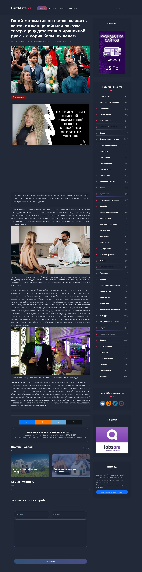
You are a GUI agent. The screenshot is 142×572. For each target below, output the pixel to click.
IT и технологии (106, 359)
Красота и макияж (107, 182)
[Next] (88, 448)
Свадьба (103, 206)
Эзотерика (104, 237)
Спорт (102, 188)
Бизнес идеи (105, 292)
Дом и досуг (105, 176)
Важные (103, 133)
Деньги (103, 279)
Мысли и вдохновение (109, 103)
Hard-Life (22, 8)
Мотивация (104, 109)
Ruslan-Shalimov (21, 42)
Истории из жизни (107, 334)
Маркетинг (104, 304)
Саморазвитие (106, 164)
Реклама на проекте (108, 225)
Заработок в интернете (110, 310)
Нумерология (105, 249)
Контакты (74, 8)
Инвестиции (105, 298)
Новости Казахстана (108, 127)
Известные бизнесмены (110, 286)
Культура (35, 42)
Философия (105, 231)
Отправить (50, 562)
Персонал (104, 273)
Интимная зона (106, 121)
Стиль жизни (105, 170)
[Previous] (85, 448)
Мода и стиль (105, 219)
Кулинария (104, 194)
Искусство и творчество (110, 322)
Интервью (104, 152)
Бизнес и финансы (107, 255)
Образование (105, 371)
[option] (30, 466)
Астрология (105, 243)
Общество (104, 340)
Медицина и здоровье (109, 200)
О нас (64, 8)
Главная (43, 8)
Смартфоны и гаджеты (109, 139)
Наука (102, 328)
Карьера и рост (106, 267)
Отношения (105, 158)
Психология (105, 97)
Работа (103, 261)
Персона (103, 365)
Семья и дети (105, 115)
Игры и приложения (108, 145)
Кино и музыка (44, 42)
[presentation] (30, 553)
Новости (103, 377)
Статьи (53, 8)
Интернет (104, 352)
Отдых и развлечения (109, 212)
